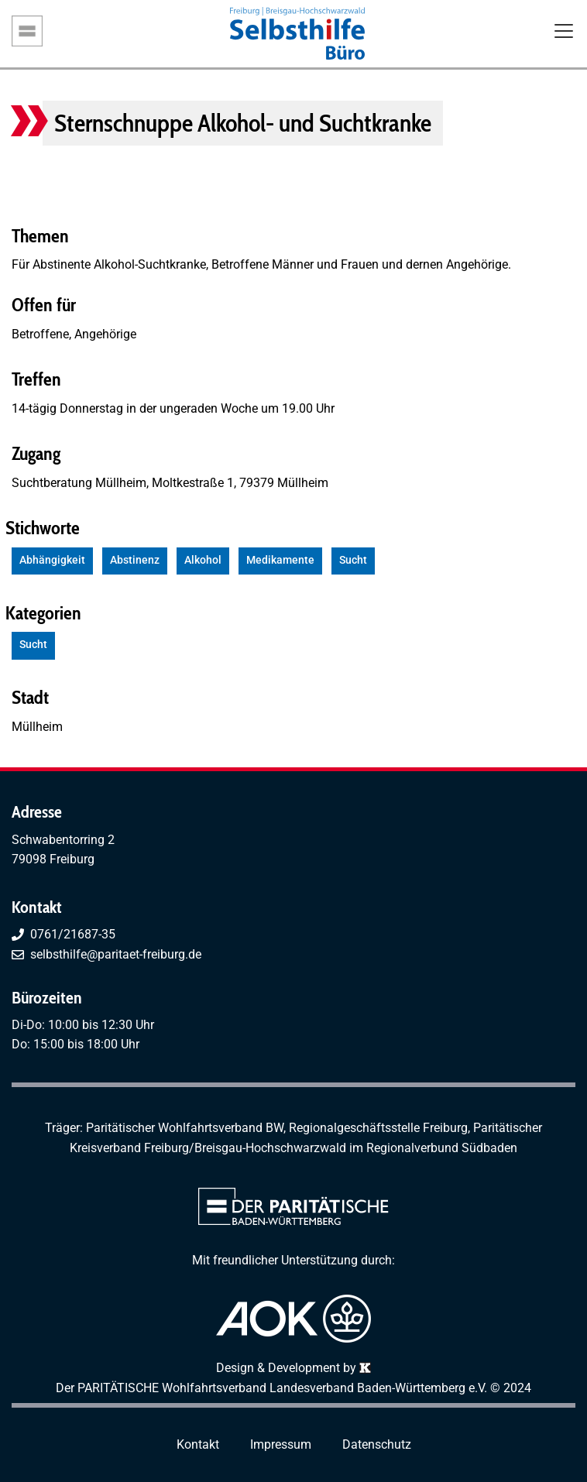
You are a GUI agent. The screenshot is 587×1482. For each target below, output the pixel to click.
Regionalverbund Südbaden (441, 1148)
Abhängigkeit (52, 560)
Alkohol (202, 560)
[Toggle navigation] (563, 32)
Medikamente (280, 560)
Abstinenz (135, 560)
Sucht (353, 560)
